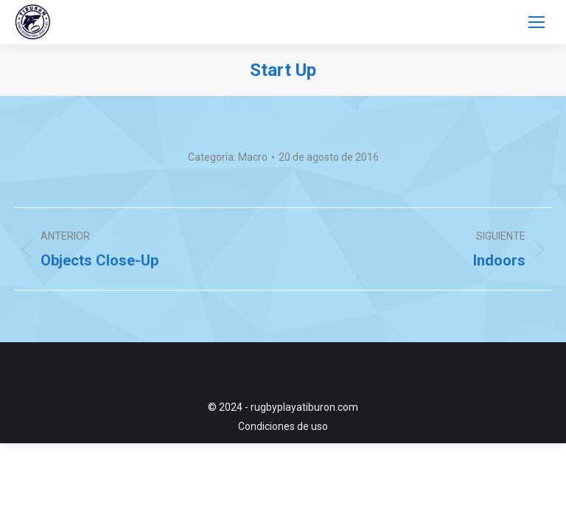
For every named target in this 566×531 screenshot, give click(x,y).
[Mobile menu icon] (536, 22)
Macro (253, 157)
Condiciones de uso (283, 426)
